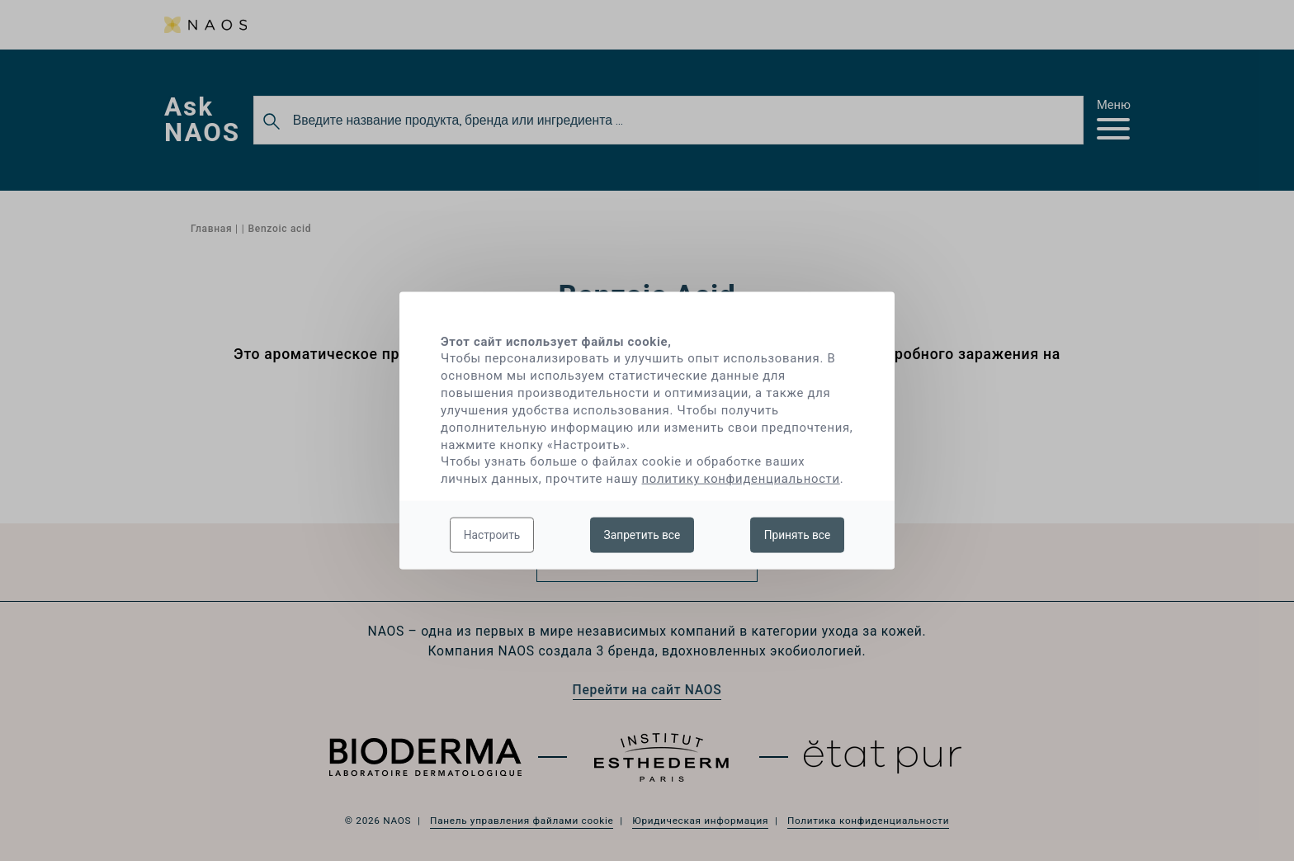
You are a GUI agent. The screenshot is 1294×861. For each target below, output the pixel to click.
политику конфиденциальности (741, 478)
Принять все (797, 534)
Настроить (492, 534)
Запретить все (642, 534)
